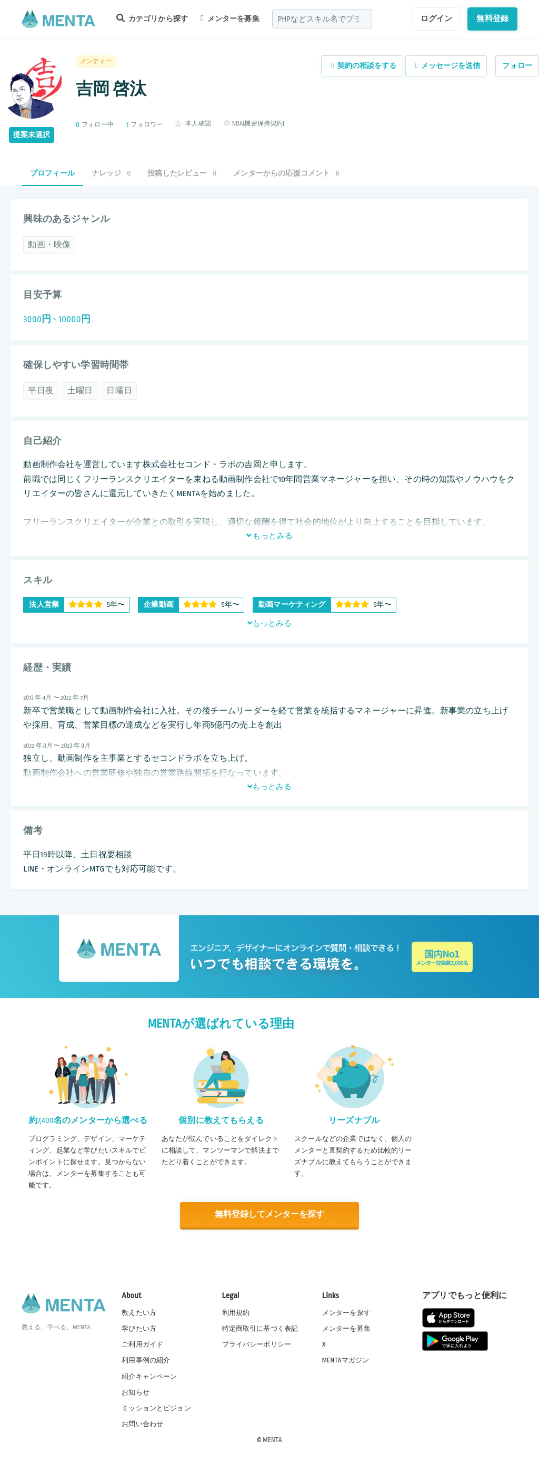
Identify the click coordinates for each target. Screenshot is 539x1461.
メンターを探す (346, 1312)
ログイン (437, 18)
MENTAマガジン (345, 1359)
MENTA (272, 1439)
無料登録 (492, 18)
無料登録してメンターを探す (269, 1214)
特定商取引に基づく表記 (260, 1328)
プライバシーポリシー (257, 1344)
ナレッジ (111, 173)
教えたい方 (139, 1312)
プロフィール (52, 173)
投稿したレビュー (181, 173)
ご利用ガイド (142, 1344)
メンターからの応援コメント (286, 173)
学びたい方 (139, 1328)
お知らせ (135, 1392)
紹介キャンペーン (149, 1376)
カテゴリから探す (152, 18)
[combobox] (322, 18)
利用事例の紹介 (146, 1359)
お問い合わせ (142, 1423)
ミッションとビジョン (156, 1407)
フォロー (517, 66)
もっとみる (269, 535)
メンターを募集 (230, 18)
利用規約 (236, 1312)
